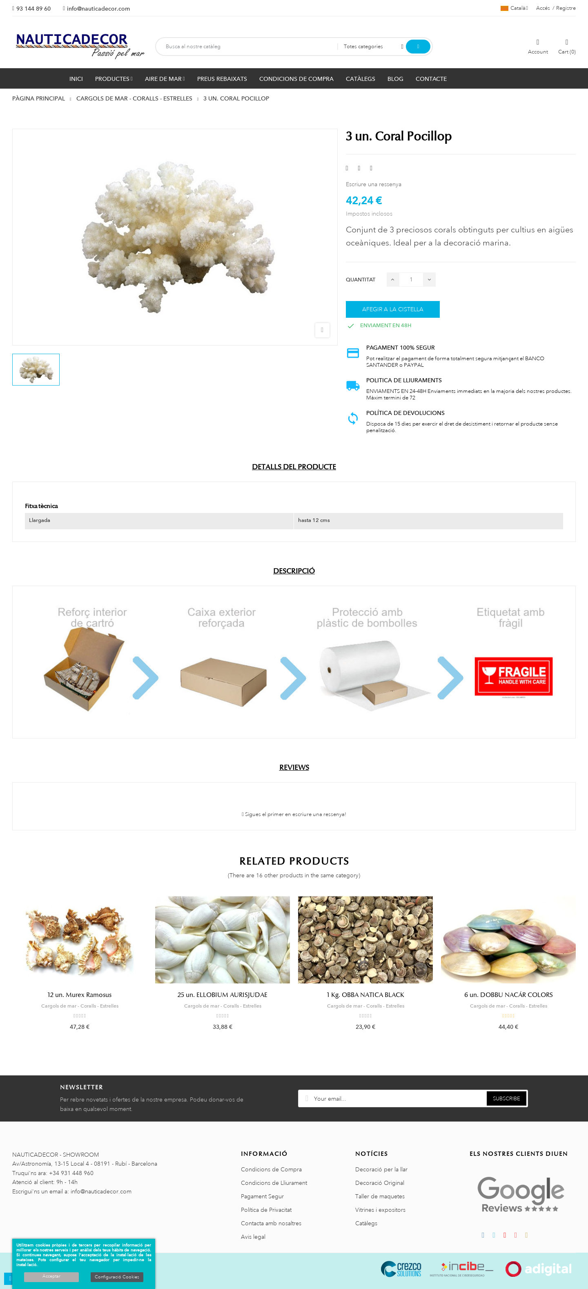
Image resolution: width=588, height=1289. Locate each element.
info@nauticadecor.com (98, 8)
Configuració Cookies (117, 1277)
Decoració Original (379, 1182)
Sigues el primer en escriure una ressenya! (294, 814)
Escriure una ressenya (373, 184)
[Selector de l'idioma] (514, 8)
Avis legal (253, 1236)
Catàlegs (366, 1223)
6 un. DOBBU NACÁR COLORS (508, 995)
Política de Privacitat (266, 1209)
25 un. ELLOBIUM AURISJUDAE (222, 995)
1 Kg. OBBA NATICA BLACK (365, 995)
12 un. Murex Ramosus (79, 995)
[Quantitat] (411, 279)
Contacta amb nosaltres (271, 1223)
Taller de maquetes (380, 1196)
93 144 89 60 (33, 8)
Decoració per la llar (381, 1169)
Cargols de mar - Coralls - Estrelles (79, 1006)
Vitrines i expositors (380, 1209)
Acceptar (51, 1276)
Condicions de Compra (271, 1169)
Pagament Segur (262, 1196)
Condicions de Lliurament (274, 1182)
